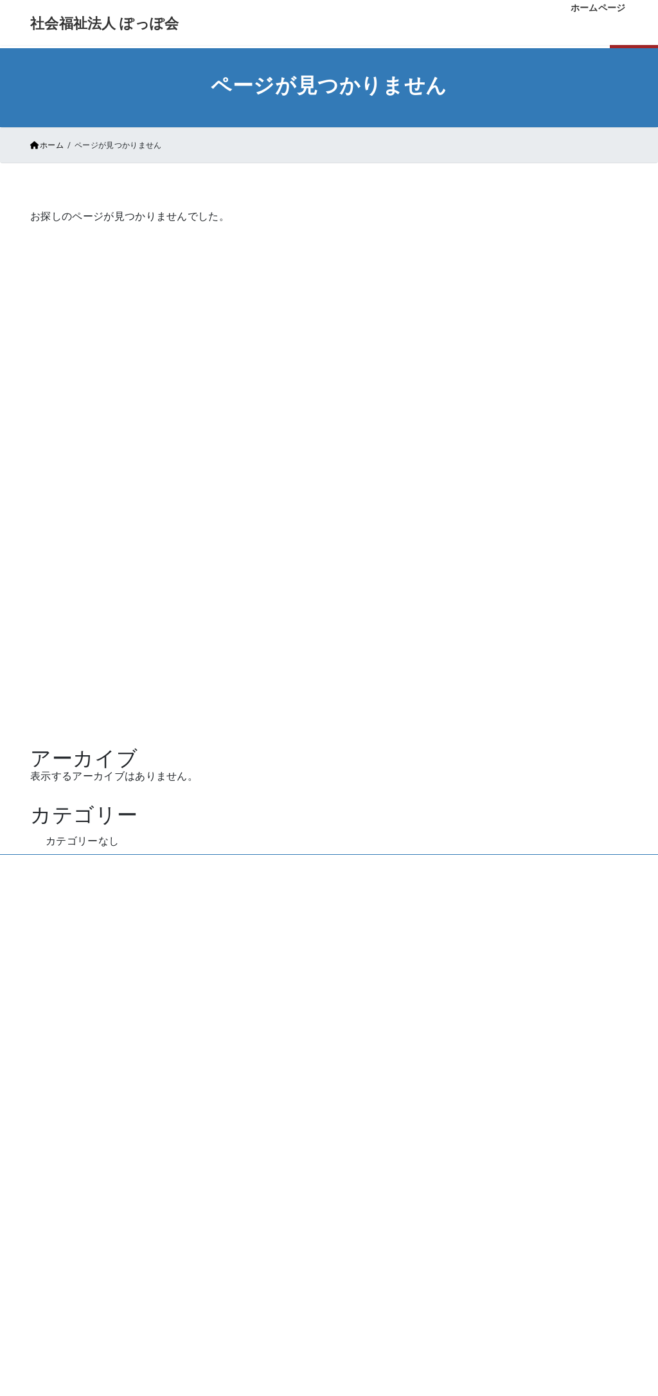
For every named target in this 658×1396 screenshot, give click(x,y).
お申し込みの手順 (400, 1143)
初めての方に (230, 1143)
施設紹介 (221, 1166)
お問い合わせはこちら (328, 999)
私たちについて (235, 1120)
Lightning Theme (278, 786)
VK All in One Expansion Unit (367, 786)
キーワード (526, 407)
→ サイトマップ (143, 1354)
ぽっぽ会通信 (230, 1189)
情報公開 (479, 1345)
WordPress (209, 786)
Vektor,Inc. (449, 786)
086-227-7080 (329, 918)
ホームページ (267, 617)
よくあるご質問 (395, 1166)
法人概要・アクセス (404, 1189)
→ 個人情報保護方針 (150, 1336)
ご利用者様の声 (235, 1212)
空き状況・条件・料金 (409, 1120)
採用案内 (443, 1269)
